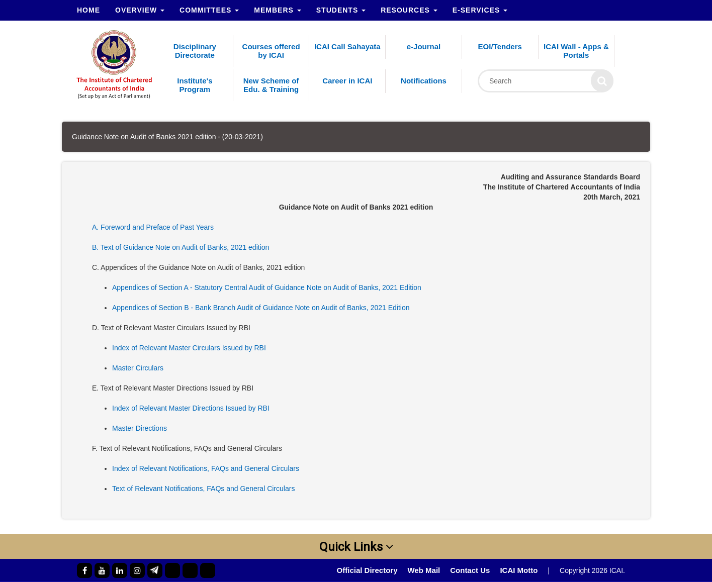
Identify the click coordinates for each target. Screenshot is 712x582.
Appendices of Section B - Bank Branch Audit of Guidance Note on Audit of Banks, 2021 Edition (261, 308)
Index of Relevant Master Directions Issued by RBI (191, 408)
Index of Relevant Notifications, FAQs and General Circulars (205, 468)
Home (88, 10)
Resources (409, 10)
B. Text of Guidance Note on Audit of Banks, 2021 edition (180, 247)
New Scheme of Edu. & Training (271, 84)
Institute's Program (194, 84)
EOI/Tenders (500, 46)
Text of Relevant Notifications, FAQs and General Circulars (203, 488)
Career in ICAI (347, 80)
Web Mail (423, 570)
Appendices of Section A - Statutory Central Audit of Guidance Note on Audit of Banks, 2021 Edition (266, 287)
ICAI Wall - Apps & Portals (576, 50)
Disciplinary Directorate (194, 50)
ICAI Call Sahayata (347, 46)
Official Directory (367, 570)
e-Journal (424, 46)
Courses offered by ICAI (271, 50)
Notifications (424, 80)
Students (341, 10)
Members (277, 10)
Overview (139, 10)
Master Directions (139, 428)
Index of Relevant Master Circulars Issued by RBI (189, 348)
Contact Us (470, 570)
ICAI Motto (519, 570)
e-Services (480, 10)
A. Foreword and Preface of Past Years (153, 227)
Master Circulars (137, 368)
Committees (209, 10)
